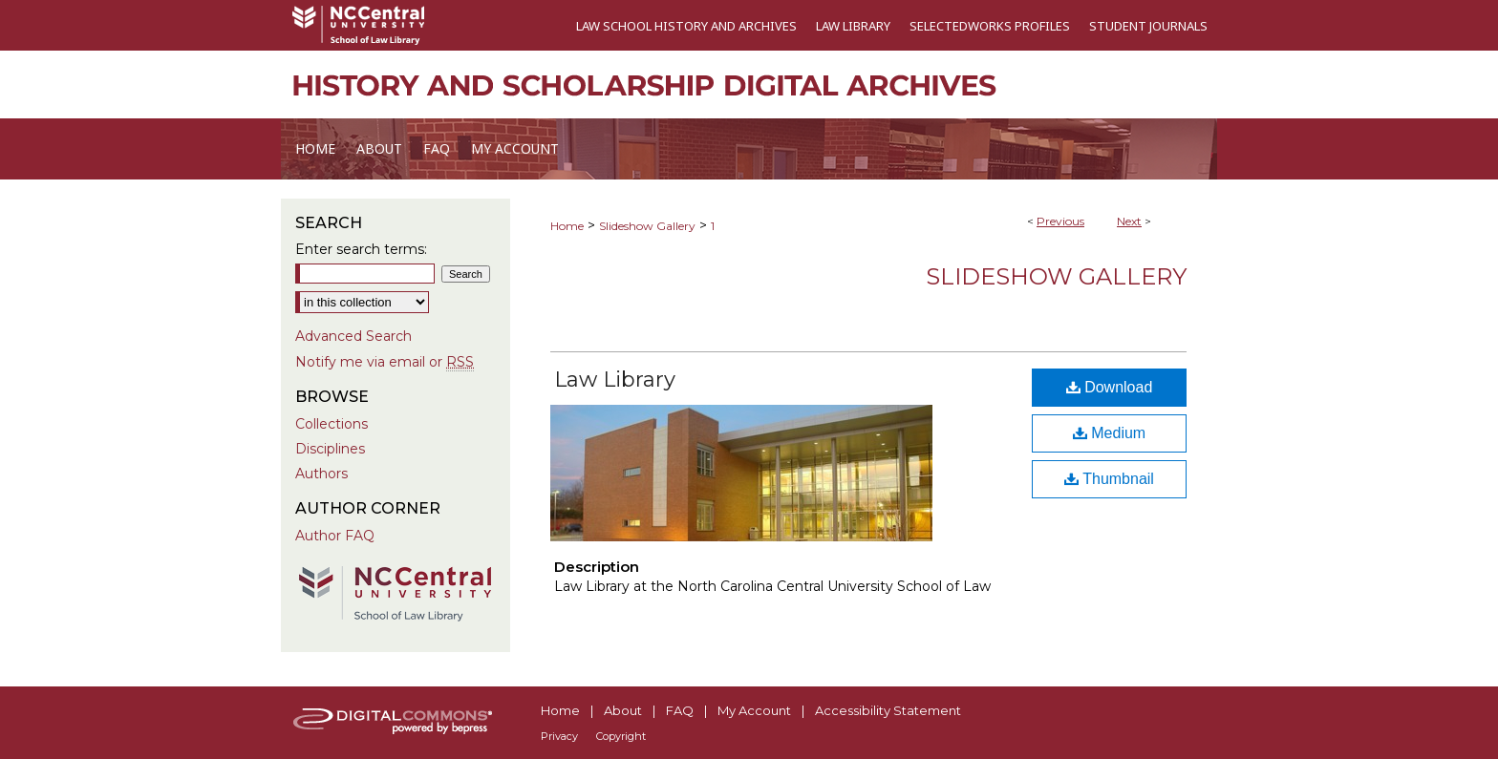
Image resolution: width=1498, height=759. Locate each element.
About (623, 710)
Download (1109, 387)
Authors (321, 473)
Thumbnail (1109, 479)
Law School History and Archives (686, 25)
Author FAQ (334, 535)
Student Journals (1148, 25)
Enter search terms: (361, 249)
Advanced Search (353, 336)
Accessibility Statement (888, 710)
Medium (1109, 433)
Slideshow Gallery (647, 226)
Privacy (559, 736)
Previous (1060, 221)
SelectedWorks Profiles (990, 25)
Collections (331, 423)
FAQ (680, 710)
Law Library (853, 25)
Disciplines (330, 448)
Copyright (621, 736)
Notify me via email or (384, 361)
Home (567, 226)
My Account (754, 710)
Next (1129, 221)
